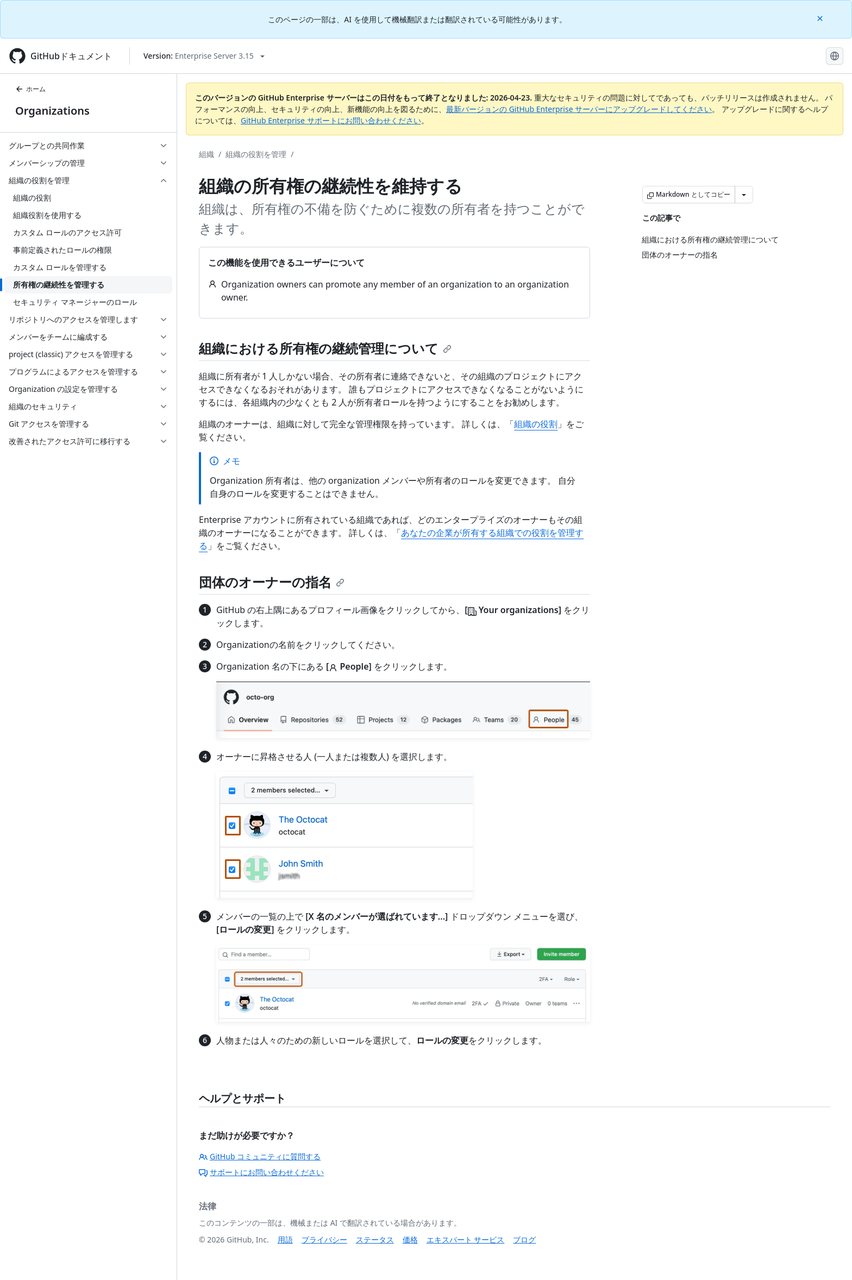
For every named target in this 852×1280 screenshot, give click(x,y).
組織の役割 (535, 424)
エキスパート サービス (466, 1239)
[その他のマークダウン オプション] (744, 194)
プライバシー (324, 1239)
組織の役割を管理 (255, 154)
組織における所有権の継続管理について (325, 348)
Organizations (52, 110)
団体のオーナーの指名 (271, 582)
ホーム (30, 88)
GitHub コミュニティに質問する (260, 1156)
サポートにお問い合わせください (261, 1172)
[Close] (821, 17)
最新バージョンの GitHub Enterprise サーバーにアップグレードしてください (579, 109)
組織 (206, 154)
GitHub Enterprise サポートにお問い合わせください (331, 120)
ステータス (375, 1239)
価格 (410, 1239)
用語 (285, 1239)
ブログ (524, 1239)
